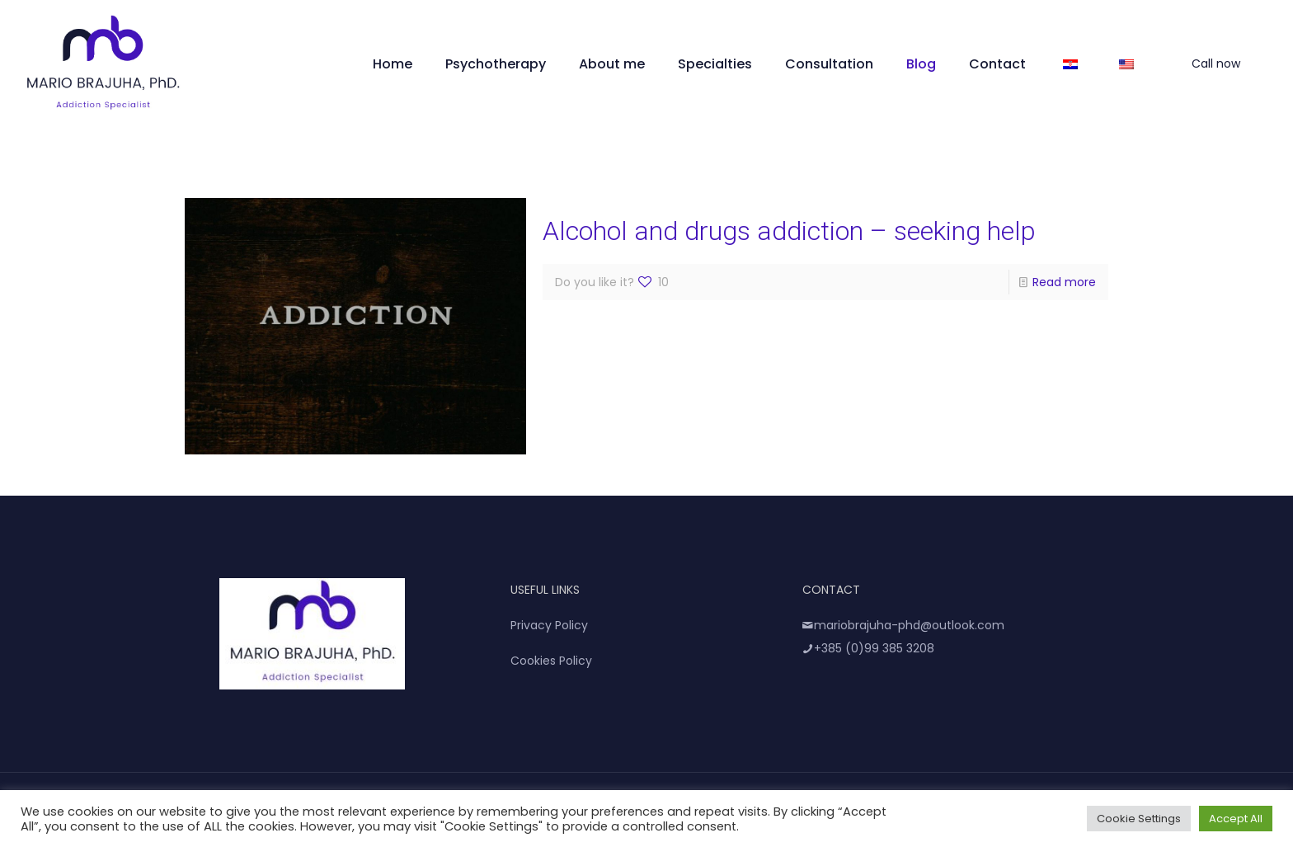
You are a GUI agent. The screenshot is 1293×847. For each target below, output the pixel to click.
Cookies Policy (551, 660)
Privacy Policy (549, 625)
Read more (1064, 282)
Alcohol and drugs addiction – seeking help (789, 231)
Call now (1226, 63)
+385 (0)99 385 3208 (868, 648)
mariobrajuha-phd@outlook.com (903, 625)
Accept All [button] (1235, 818)
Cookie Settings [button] (1139, 818)
